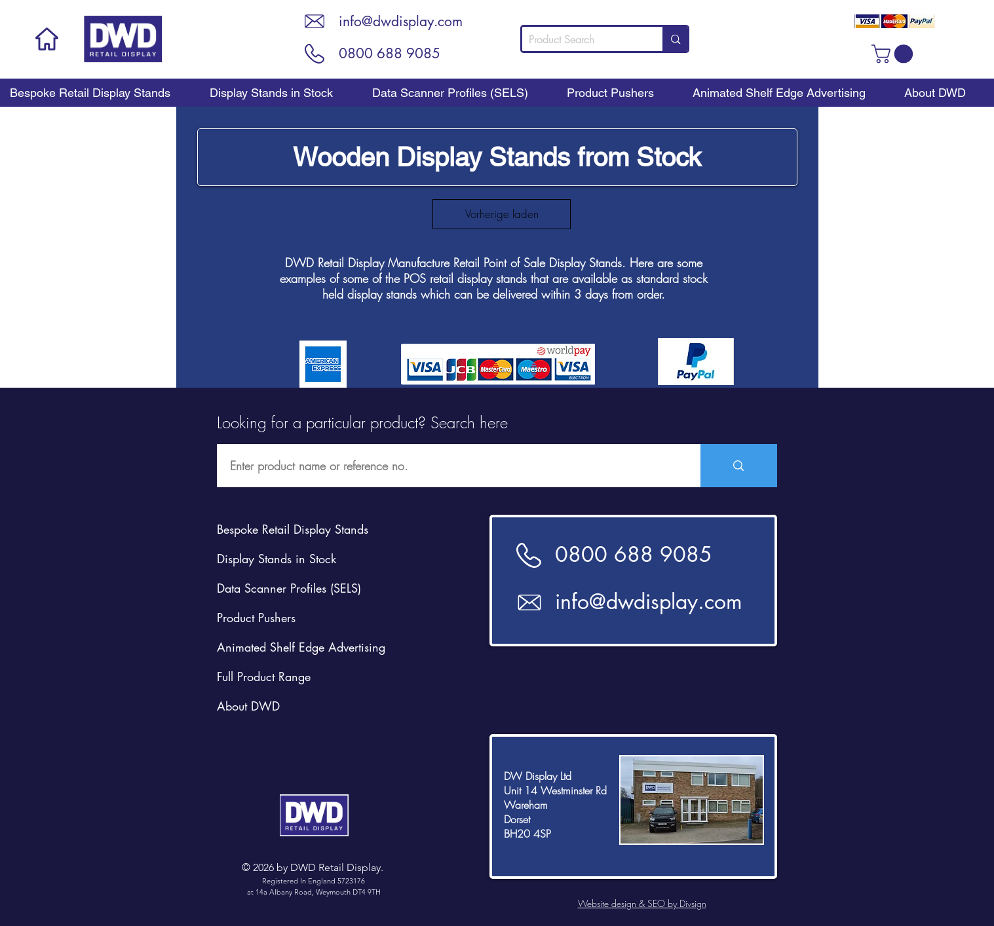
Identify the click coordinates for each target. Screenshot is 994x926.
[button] (894, 54)
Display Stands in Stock (276, 558)
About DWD (248, 706)
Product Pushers (256, 617)
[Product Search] (582, 39)
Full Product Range (264, 676)
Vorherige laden (502, 213)
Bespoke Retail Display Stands (292, 529)
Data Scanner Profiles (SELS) (289, 588)
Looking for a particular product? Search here (362, 422)
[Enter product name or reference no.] (452, 465)
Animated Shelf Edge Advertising (301, 647)
